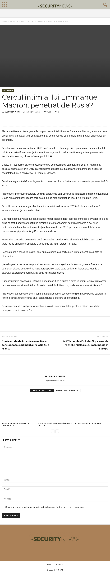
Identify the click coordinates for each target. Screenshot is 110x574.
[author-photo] (55, 364)
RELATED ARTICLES (42, 390)
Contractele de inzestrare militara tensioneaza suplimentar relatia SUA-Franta (26, 344)
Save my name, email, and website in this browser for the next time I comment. (44, 507)
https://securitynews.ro (54, 381)
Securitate (14, 21)
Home (4, 21)
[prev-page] (53, 431)
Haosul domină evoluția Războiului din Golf (55, 424)
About (49, 564)
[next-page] (57, 431)
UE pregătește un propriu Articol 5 (90, 423)
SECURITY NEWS (13, 111)
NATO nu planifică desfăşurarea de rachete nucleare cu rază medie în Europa (85, 344)
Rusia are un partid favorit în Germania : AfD (15, 424)
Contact (59, 564)
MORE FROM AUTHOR (67, 390)
